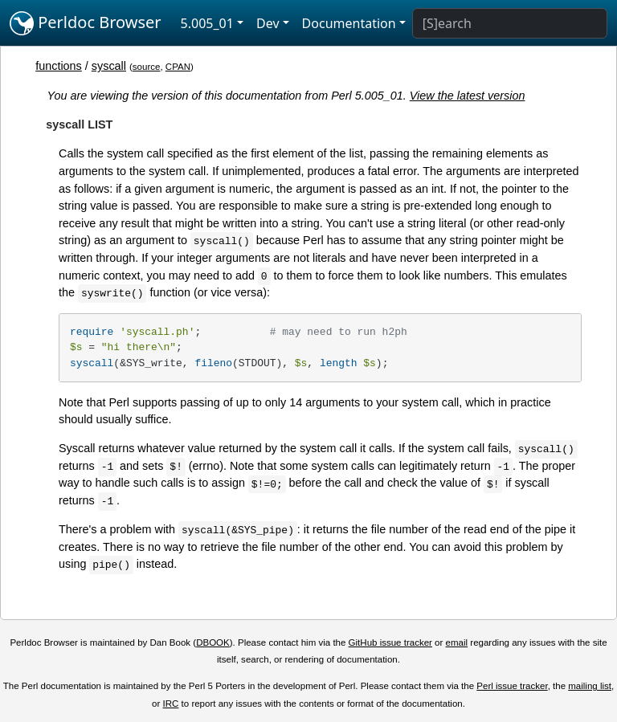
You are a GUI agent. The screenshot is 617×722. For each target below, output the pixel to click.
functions (58, 65)
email (457, 642)
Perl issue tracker (511, 686)
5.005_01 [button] (207, 23)
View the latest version (467, 95)
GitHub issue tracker (390, 642)
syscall (109, 65)
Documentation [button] (349, 23)
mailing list (589, 686)
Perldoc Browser (85, 23)
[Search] (509, 23)
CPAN (177, 66)
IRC (171, 703)
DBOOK (213, 642)
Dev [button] (268, 23)
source (147, 66)
